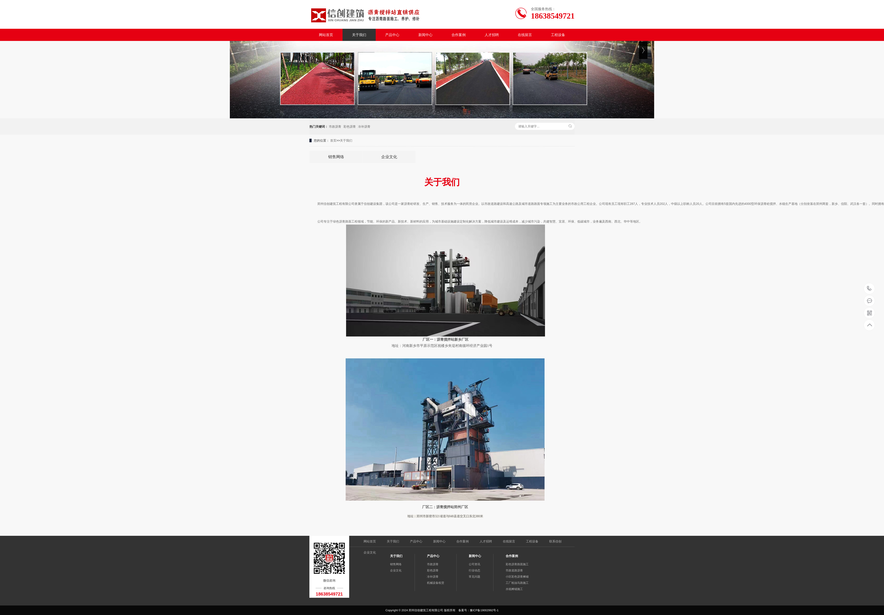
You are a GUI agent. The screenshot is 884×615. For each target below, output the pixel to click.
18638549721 (869, 288)
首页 (333, 140)
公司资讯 (474, 564)
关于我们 (359, 35)
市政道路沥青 (514, 570)
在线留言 (525, 35)
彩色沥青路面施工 (517, 564)
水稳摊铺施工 (514, 589)
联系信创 (555, 541)
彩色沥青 (349, 126)
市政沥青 (335, 126)
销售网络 (396, 564)
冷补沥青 (364, 126)
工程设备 (558, 35)
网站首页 (326, 35)
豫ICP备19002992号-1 (484, 610)
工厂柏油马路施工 (517, 582)
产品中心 (392, 35)
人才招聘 (492, 35)
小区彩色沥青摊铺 (517, 576)
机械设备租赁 (435, 582)
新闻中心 (425, 35)
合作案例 (459, 35)
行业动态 (474, 570)
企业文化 (370, 552)
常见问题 (474, 576)
